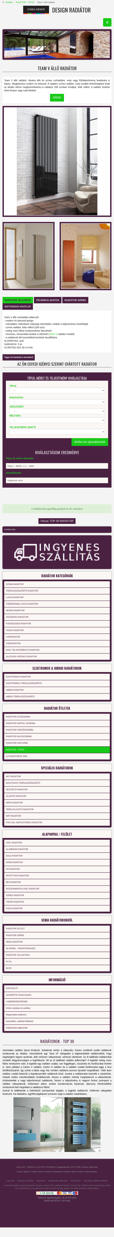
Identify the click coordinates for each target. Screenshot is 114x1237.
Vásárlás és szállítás (25, 1181)
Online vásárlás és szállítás (18, 1008)
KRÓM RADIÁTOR (14, 862)
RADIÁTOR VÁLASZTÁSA (18, 955)
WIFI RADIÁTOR (13, 816)
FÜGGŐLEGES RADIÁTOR (18, 623)
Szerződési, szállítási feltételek (19, 1021)
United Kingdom (90, 1172)
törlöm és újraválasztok (89, 442)
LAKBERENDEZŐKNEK (17, 1001)
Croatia (34, 1172)
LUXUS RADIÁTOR (15, 597)
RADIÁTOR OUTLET (15, 928)
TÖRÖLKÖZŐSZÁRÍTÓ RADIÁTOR (22, 591)
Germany (48, 1172)
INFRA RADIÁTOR (14, 803)
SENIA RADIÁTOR (14, 942)
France (40, 1172)
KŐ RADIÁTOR (13, 869)
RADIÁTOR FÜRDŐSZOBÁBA (19, 730)
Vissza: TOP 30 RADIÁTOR (57, 521)
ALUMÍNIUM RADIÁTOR (17, 849)
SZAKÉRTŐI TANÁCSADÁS (18, 995)
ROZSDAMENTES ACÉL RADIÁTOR (22, 889)
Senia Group (76, 1181)
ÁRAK (57, 97)
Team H (53, 334)
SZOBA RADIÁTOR (15, 584)
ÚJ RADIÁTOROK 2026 (16, 756)
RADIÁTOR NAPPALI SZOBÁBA (20, 723)
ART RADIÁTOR (13, 776)
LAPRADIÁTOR (13, 637)
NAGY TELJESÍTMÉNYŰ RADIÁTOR (22, 650)
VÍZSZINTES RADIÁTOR (17, 617)
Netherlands (57, 1172)
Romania (66, 1172)
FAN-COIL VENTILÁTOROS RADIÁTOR (24, 822)
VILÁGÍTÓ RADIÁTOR (16, 796)
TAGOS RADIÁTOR (15, 630)
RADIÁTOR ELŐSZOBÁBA (18, 717)
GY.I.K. (9, 961)
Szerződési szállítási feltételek (95, 1181)
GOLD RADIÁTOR (14, 856)
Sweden (80, 1172)
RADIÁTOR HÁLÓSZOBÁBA (19, 736)
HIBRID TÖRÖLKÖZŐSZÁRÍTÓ (20, 696)
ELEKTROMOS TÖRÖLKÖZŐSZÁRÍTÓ (24, 683)
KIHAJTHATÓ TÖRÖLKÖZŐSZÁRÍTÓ (23, 783)
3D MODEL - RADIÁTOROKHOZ (20, 948)
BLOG (8, 968)
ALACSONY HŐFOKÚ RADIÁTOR (21, 656)
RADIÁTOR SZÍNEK (15, 935)
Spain (73, 1172)
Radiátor (9, 2)
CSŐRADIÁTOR (13, 643)
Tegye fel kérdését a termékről (18, 357)
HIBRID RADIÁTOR (15, 690)
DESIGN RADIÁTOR (15, 610)
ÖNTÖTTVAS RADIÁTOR (17, 875)
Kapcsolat (10, 1181)
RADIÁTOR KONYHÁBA (17, 743)
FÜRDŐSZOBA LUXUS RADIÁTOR (22, 604)
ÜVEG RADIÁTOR (14, 908)
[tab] (18, 300)
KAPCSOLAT (12, 988)
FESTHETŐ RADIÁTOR (17, 789)
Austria (19, 1172)
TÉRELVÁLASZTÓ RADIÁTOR (20, 809)
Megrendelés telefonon (16, 1015)
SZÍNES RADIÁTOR (15, 895)
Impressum (41, 1181)
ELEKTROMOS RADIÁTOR (18, 677)
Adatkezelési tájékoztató (17, 1028)
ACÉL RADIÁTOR (14, 843)
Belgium (27, 1172)
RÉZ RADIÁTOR (13, 882)
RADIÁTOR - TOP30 (25, 2)
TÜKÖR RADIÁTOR (15, 902)
